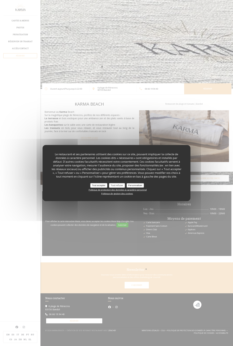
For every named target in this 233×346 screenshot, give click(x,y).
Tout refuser (117, 185)
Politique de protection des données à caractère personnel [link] (118, 189)
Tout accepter (98, 185)
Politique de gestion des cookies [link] (117, 193)
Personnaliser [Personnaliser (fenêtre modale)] (135, 185)
